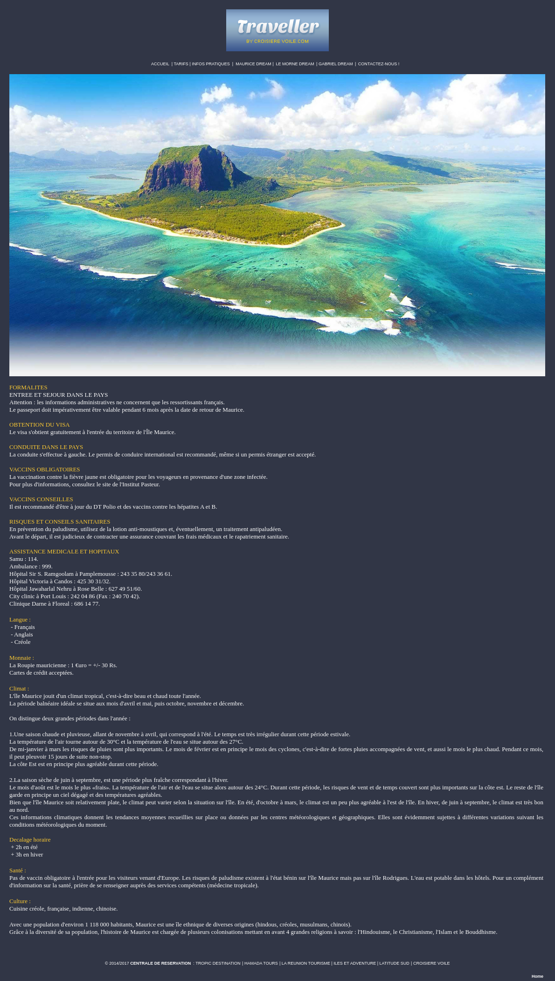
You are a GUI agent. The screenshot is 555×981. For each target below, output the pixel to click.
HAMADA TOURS (261, 963)
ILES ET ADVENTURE (354, 963)
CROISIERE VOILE (431, 963)
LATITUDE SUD (394, 963)
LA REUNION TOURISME (306, 963)
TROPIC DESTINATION (217, 963)
